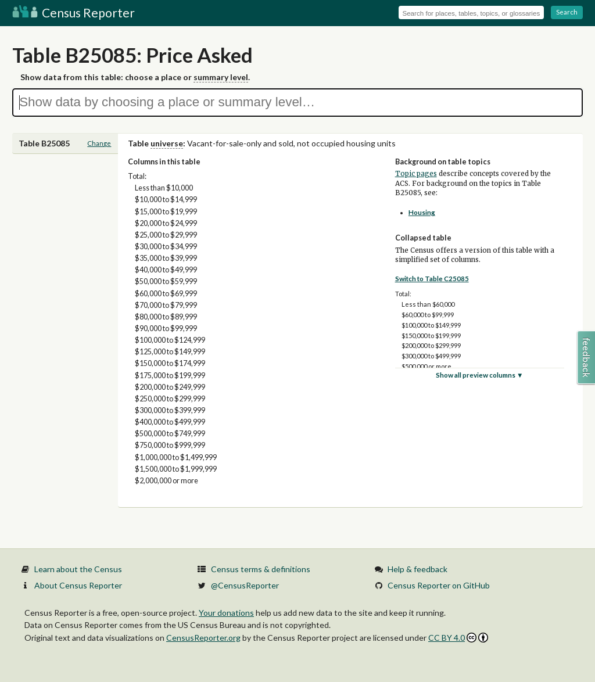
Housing (421, 212)
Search (567, 12)
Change (99, 143)
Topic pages (416, 174)
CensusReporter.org (203, 637)
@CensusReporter (245, 585)
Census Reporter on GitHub (439, 585)
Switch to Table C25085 (432, 278)
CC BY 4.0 (458, 637)
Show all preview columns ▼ (480, 375)
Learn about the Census (78, 569)
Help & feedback (417, 569)
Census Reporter (73, 12)
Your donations (226, 613)
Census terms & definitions (260, 569)
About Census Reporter (78, 585)
